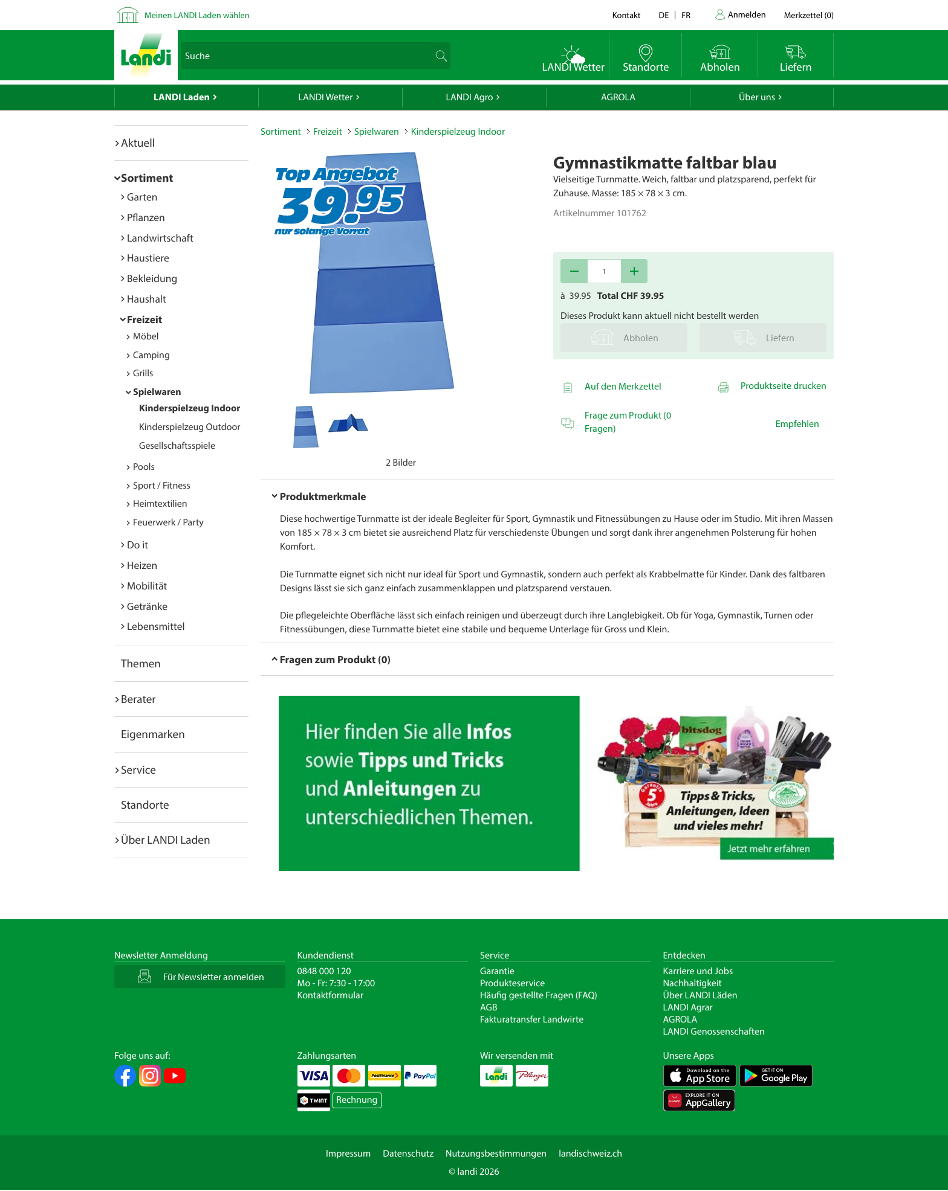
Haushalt (146, 299)
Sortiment (147, 177)
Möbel (146, 336)
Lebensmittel (156, 626)
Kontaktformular (330, 995)
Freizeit (144, 319)
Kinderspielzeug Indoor (189, 408)
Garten (142, 197)
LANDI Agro (469, 97)
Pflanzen (146, 217)
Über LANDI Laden (165, 839)
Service (138, 769)
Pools (144, 467)
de (664, 15)
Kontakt (626, 15)
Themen (141, 663)
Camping (151, 355)
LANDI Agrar (688, 1007)
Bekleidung (152, 278)
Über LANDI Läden (700, 995)
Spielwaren (157, 392)
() (809, 15)
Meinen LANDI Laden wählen (197, 15)
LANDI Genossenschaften (714, 1032)
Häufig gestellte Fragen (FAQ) (538, 995)
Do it (137, 544)
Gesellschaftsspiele (177, 446)
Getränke (147, 606)
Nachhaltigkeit (692, 983)
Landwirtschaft (160, 238)
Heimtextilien (160, 504)
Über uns (757, 97)
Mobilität (147, 585)
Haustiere (148, 258)
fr (685, 15)
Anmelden (747, 14)
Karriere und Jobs (698, 971)
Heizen (142, 565)
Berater (138, 699)
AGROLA (618, 97)
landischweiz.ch (590, 1154)
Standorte (145, 804)
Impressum (348, 1154)
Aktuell (138, 142)
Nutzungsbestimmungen (496, 1154)
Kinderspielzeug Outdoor (190, 427)
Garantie (497, 971)
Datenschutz (408, 1154)
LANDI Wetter (326, 97)
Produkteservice (512, 983)
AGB (489, 1007)
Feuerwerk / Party (168, 522)
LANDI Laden (182, 97)
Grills (143, 373)
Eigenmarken (153, 734)
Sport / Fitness (161, 486)
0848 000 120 (324, 971)
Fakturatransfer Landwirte (531, 1019)
